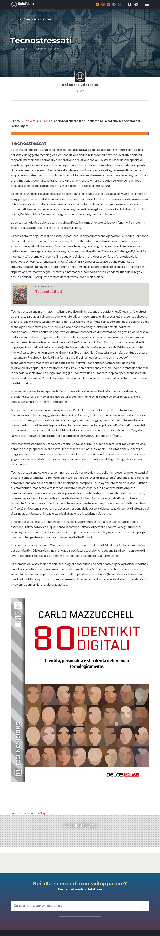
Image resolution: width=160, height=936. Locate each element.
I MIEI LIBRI (16, 19)
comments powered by (29, 813)
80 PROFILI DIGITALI (35, 121)
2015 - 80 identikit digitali (41, 19)
